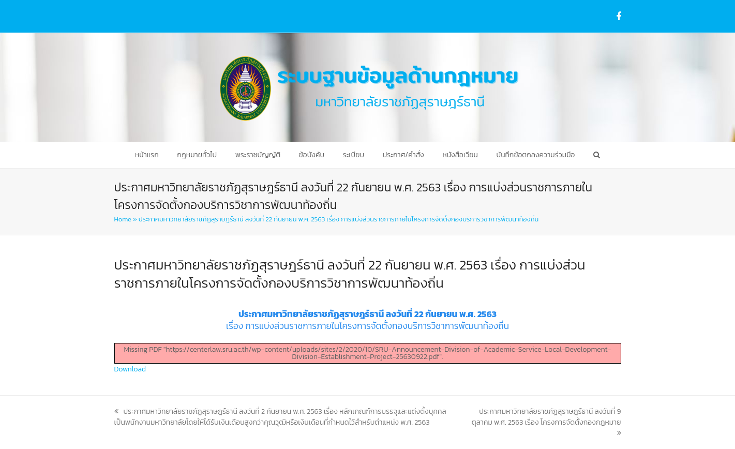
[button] (596, 155)
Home (122, 219)
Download (130, 369)
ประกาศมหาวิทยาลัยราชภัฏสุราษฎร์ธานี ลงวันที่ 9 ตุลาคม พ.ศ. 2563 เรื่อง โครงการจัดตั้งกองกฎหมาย (546, 421)
